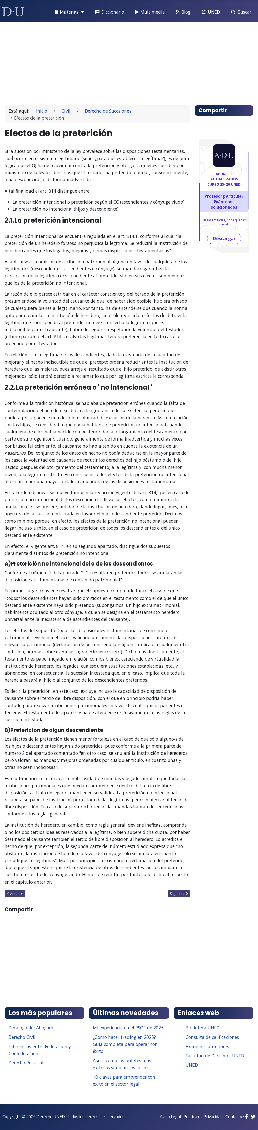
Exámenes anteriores (207, 1046)
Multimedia (149, 12)
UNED (209, 12)
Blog (182, 12)
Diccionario (108, 12)
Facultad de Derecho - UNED (215, 1056)
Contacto (233, 1116)
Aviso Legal (170, 1116)
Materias (65, 12)
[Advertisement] (129, 61)
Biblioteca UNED (203, 1028)
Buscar (240, 12)
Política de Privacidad (203, 1116)
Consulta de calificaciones (212, 1037)
